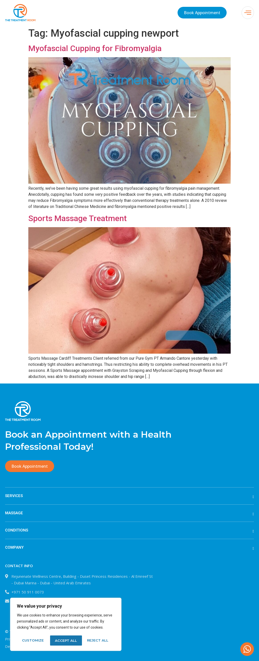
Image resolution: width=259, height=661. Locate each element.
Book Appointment (202, 12)
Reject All (66, 640)
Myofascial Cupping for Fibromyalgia (95, 48)
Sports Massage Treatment (77, 218)
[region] (65, 625)
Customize (32, 640)
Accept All (99, 640)
